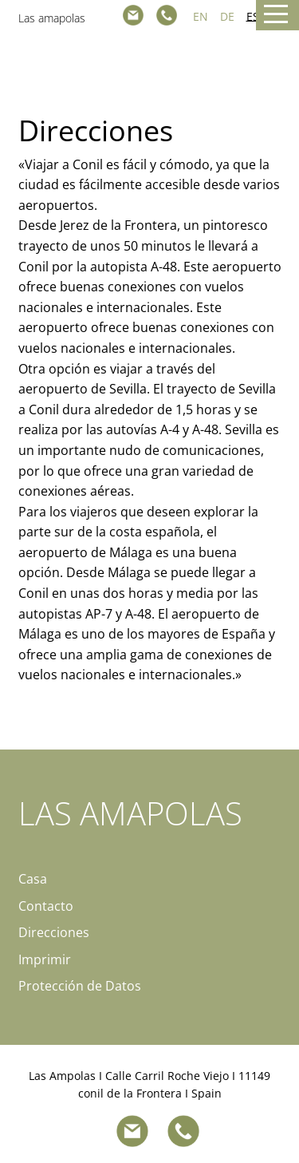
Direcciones (53, 932)
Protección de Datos (79, 986)
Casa (32, 879)
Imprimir (44, 959)
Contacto (45, 906)
